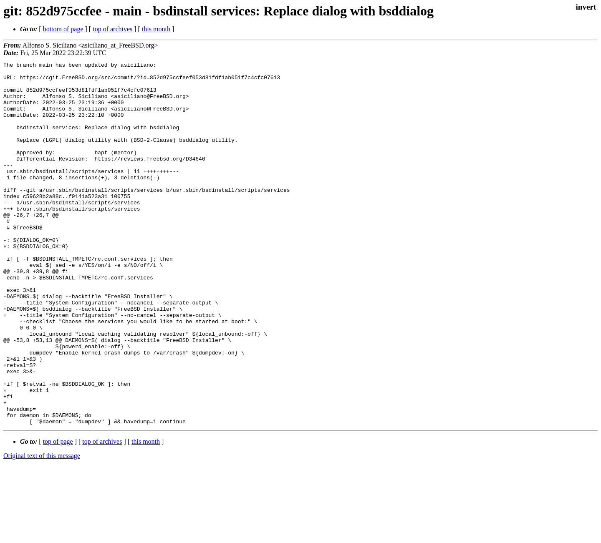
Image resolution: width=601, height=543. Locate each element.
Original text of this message (41, 528)
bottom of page (63, 29)
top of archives (112, 29)
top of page (58, 514)
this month (156, 29)
